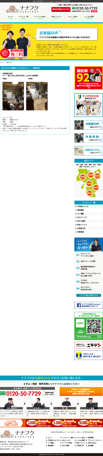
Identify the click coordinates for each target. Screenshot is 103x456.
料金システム (56, 18)
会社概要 (90, 445)
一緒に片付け (11, 75)
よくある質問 (89, 18)
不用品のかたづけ (53, 440)
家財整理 (35, 75)
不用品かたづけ (83, 206)
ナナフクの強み (40, 18)
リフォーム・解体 (68, 437)
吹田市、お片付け (26, 75)
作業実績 (5, 73)
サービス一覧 (23, 18)
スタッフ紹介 (73, 18)
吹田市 (11, 73)
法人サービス (82, 217)
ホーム (10, 18)
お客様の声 (81, 228)
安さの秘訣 (81, 221)
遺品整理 (80, 210)
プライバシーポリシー (95, 440)
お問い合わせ (92, 443)
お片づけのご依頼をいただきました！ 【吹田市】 (21, 68)
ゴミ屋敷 (80, 214)
